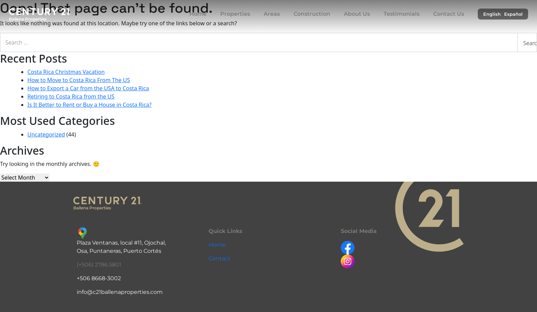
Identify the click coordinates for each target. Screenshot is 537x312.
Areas (272, 14)
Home (198, 14)
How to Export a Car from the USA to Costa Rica (88, 88)
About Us (357, 14)
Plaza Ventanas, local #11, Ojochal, (121, 242)
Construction (312, 14)
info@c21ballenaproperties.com (120, 292)
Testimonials (402, 14)
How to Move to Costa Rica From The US (78, 80)
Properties (235, 14)
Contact (219, 258)
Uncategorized (46, 134)
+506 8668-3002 (99, 278)
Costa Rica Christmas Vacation (66, 72)
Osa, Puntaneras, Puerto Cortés (119, 251)
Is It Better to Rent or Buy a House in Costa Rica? (89, 104)
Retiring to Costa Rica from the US (70, 96)
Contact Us (448, 14)
